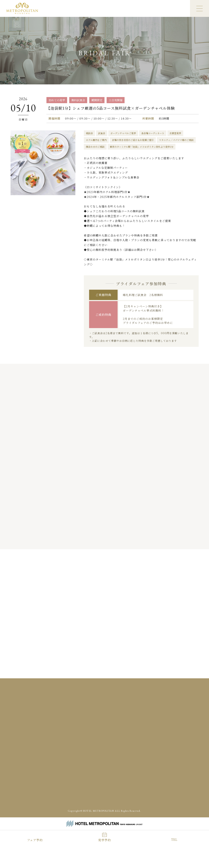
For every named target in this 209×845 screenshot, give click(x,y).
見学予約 (104, 840)
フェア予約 (35, 840)
